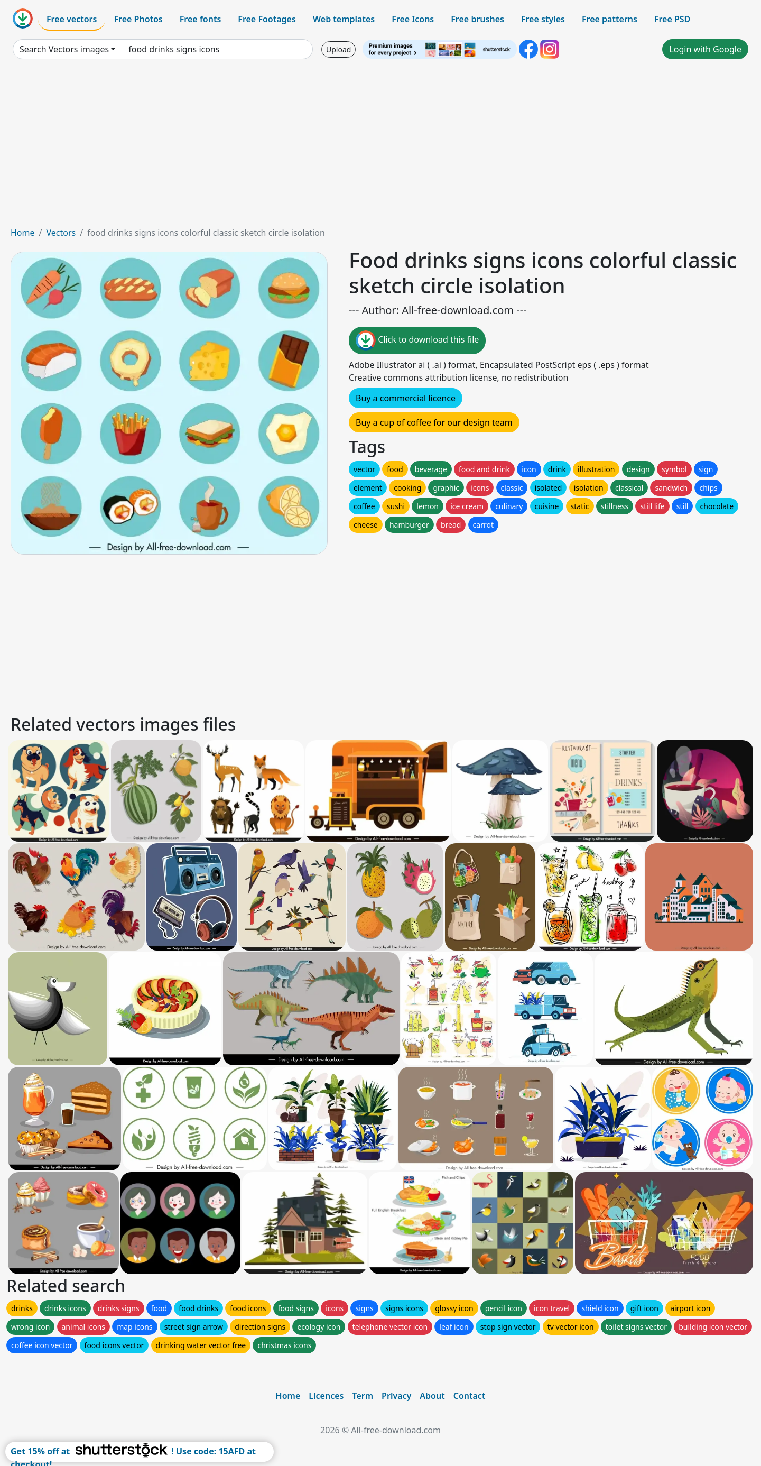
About (432, 1396)
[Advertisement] (380, 147)
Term (362, 1396)
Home (23, 232)
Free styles (543, 19)
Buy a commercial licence (406, 398)
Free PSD (672, 19)
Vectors (61, 232)
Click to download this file (417, 340)
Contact (469, 1396)
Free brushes (477, 19)
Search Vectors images (64, 49)
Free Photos (138, 19)
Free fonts (200, 19)
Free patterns (609, 19)
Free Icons (413, 19)
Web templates (344, 19)
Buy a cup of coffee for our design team (434, 422)
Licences (326, 1396)
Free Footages (267, 19)
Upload (338, 49)
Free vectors (72, 19)
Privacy (396, 1396)
